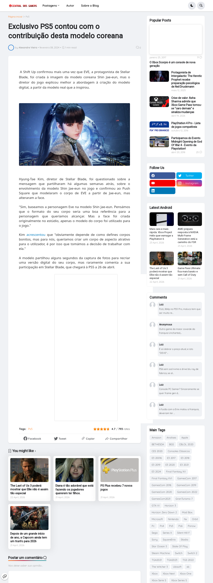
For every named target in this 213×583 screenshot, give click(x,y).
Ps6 (180, 525)
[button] (192, 6)
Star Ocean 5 (159, 546)
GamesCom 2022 (187, 491)
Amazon (156, 437)
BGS (171, 444)
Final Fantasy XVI (162, 478)
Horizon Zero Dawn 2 (164, 512)
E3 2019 (156, 464)
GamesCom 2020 (162, 491)
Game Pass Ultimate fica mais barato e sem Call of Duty (189, 271)
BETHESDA (158, 444)
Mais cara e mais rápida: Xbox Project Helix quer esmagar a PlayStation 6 (161, 233)
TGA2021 (157, 559)
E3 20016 (157, 457)
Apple (184, 437)
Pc (153, 525)
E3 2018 (185, 457)
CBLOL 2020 (186, 444)
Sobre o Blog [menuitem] (90, 5)
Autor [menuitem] (70, 5)
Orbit (195, 519)
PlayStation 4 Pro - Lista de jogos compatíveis (185, 125)
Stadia (184, 539)
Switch (178, 553)
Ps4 (162, 525)
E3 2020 (170, 464)
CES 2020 (157, 451)
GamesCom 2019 (186, 485)
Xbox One (185, 573)
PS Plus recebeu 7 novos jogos (116, 489)
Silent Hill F (183, 532)
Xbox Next (169, 573)
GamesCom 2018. (161, 485)
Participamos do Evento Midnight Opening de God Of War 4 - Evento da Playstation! (186, 143)
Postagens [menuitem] (49, 5)
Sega (155, 532)
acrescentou (36, 236)
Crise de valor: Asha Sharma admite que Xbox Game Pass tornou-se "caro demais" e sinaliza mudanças (186, 105)
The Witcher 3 (160, 566)
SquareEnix (169, 539)
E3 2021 (184, 464)
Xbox (155, 573)
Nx (185, 519)
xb (188, 566)
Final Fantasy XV (176, 471)
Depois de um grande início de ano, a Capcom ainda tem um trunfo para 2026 (28, 539)
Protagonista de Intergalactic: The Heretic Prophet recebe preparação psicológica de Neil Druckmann (186, 79)
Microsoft (157, 519)
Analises (171, 437)
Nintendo (173, 519)
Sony (155, 539)
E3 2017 (171, 457)
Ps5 (27, 18)
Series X (167, 532)
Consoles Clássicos (179, 451)
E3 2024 (156, 471)
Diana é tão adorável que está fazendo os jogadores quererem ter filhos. (74, 491)
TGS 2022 (188, 559)
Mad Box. (187, 512)
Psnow (192, 525)
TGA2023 (172, 559)
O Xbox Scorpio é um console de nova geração (172, 64)
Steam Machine (161, 553)
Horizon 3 (170, 505)
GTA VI (155, 505)
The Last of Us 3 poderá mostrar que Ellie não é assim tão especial (29, 491)
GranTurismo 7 (184, 498)
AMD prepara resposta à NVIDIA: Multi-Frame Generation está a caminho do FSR (188, 235)
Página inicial (15, 18)
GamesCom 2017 (187, 478)
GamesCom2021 (161, 498)
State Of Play (180, 546)
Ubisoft (177, 566)
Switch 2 (192, 553)
